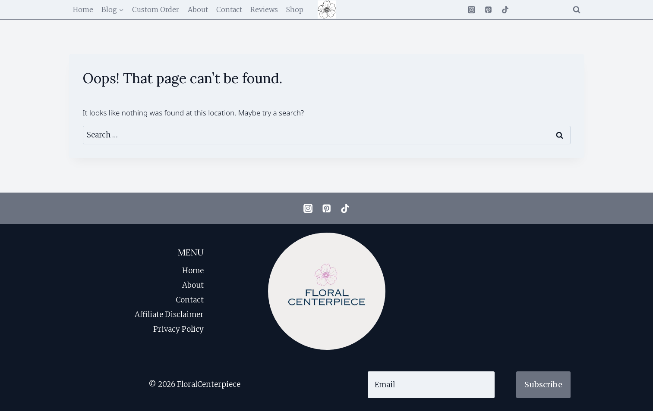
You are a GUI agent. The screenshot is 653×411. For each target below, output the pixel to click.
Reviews (264, 9)
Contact (229, 9)
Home (83, 9)
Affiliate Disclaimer (169, 314)
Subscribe (543, 384)
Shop (294, 9)
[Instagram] (471, 9)
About (198, 9)
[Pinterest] (488, 9)
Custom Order (155, 9)
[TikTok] (505, 9)
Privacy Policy (178, 329)
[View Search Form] (576, 9)
